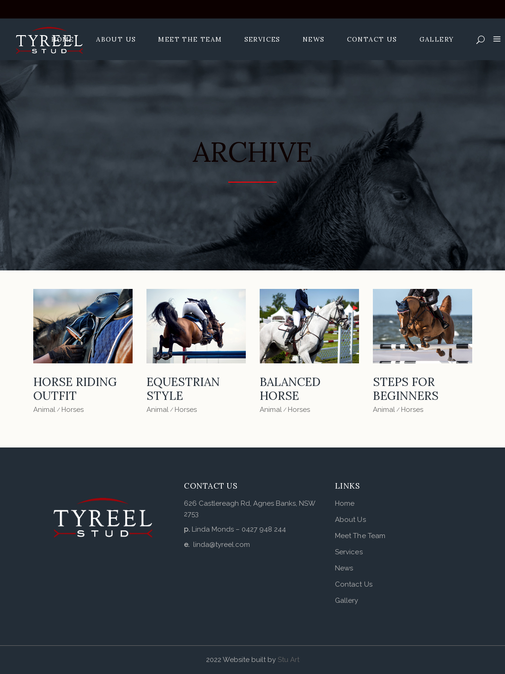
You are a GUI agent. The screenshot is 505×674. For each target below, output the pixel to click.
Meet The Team (360, 536)
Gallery (347, 600)
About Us (350, 519)
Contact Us (353, 584)
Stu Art (288, 660)
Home (344, 503)
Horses (72, 409)
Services (349, 552)
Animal (44, 409)
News (344, 568)
